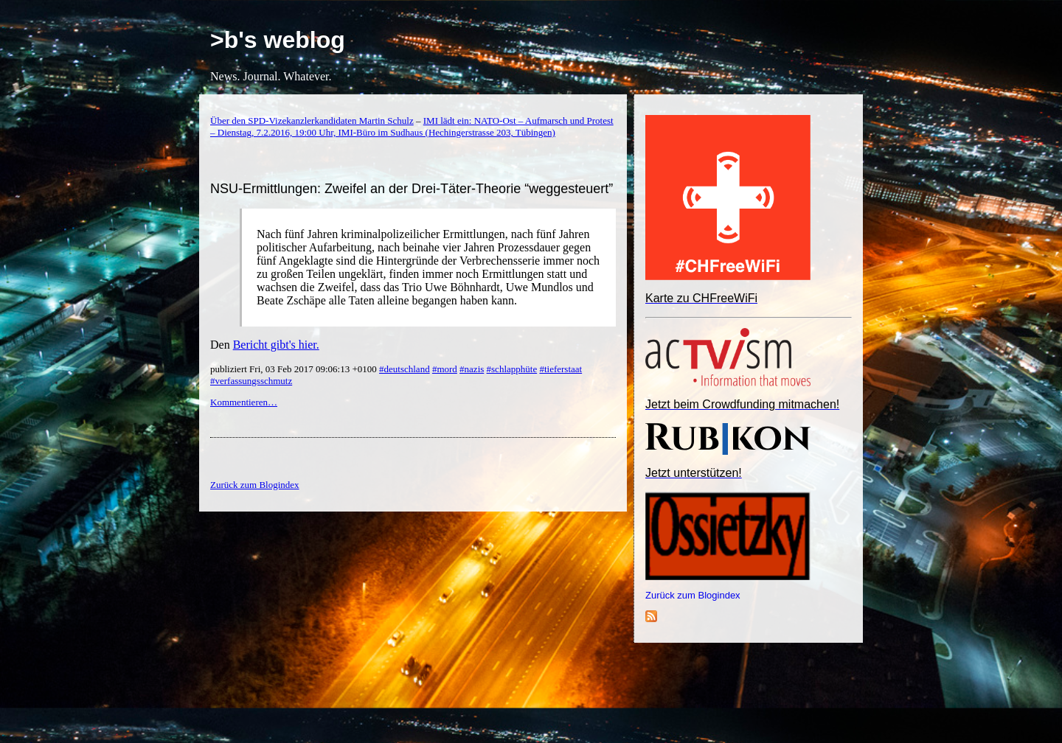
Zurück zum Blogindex (692, 595)
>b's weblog (277, 40)
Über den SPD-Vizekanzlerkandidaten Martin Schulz (312, 120)
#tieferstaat (560, 368)
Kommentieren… (243, 402)
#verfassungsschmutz (251, 380)
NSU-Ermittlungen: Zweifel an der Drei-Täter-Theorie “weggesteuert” (411, 188)
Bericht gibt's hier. (276, 344)
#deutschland (404, 368)
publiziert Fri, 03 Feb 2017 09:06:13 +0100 (294, 368)
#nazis (471, 368)
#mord (444, 368)
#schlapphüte (512, 368)
